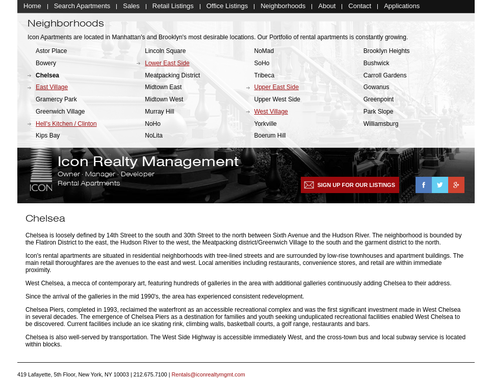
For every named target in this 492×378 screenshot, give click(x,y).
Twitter (440, 185)
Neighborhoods (283, 6)
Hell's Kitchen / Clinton (66, 124)
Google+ (456, 185)
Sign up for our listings (356, 185)
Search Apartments (82, 6)
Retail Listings (173, 6)
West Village (271, 112)
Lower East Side (167, 63)
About (326, 6)
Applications (402, 6)
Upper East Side (276, 88)
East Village (52, 88)
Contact (359, 6)
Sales (131, 6)
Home (32, 6)
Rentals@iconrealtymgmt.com (208, 375)
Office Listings (227, 6)
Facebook (424, 185)
